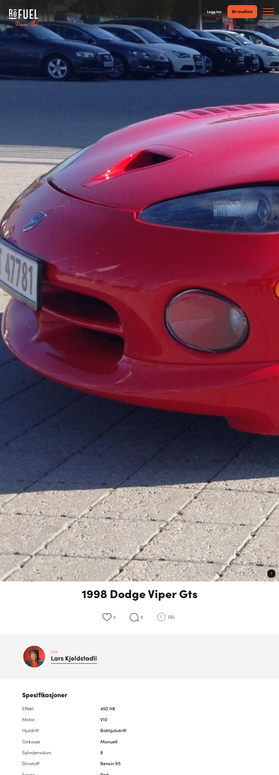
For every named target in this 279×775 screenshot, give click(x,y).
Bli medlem (242, 11)
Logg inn (214, 11)
